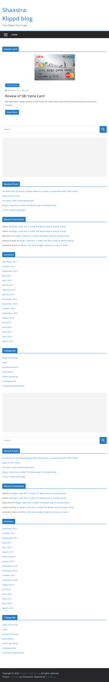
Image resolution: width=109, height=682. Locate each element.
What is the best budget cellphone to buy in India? (45, 245)
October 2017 (8, 266)
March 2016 (7, 341)
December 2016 (9, 299)
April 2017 (7, 280)
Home (14, 34)
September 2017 (10, 271)
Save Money (8, 371)
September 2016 (10, 313)
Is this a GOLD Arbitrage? (14, 210)
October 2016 (8, 308)
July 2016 (6, 322)
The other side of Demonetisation (18, 200)
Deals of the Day (10, 357)
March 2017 (7, 285)
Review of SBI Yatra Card (25, 96)
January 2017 (8, 294)
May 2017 (6, 275)
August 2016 (8, 317)
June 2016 (7, 327)
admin (26, 90)
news (4, 362)
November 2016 (9, 303)
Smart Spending (12, 85)
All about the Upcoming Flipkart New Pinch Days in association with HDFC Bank (39, 191)
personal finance (10, 367)
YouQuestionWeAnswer (13, 386)
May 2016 (6, 332)
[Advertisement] (54, 157)
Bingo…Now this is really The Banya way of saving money (29, 205)
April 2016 (7, 336)
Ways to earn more (11, 196)
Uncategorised (9, 381)
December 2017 (9, 261)
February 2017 (9, 289)
